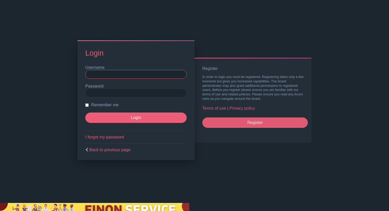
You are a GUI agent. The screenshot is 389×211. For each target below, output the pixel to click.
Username (95, 67)
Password (94, 86)
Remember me (102, 105)
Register (255, 122)
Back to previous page (109, 150)
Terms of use (214, 108)
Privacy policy (242, 108)
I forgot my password (104, 137)
